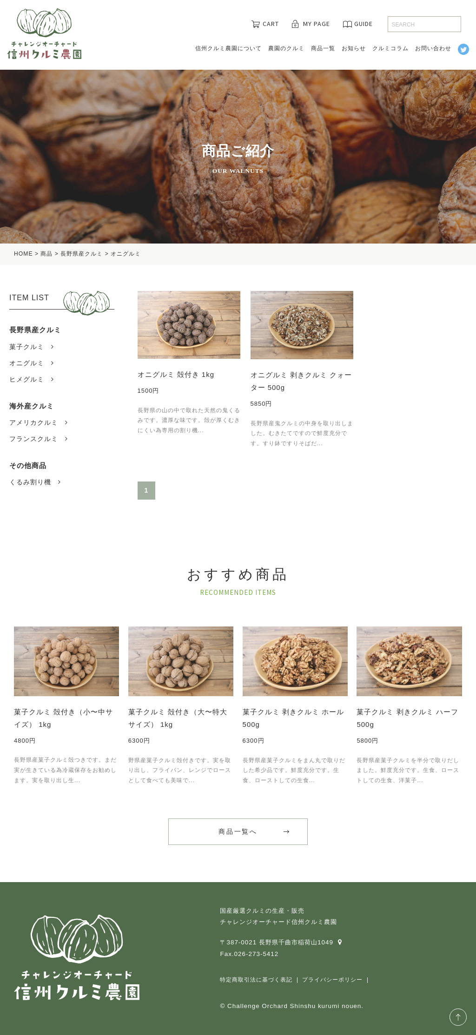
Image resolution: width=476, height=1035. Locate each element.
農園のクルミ (286, 48)
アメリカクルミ (33, 422)
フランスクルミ (33, 438)
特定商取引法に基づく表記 (256, 979)
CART (271, 24)
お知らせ (354, 48)
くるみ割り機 (30, 482)
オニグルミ (26, 363)
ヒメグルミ (26, 379)
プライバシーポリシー (332, 979)
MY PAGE (316, 24)
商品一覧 (323, 48)
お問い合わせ (433, 48)
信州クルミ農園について (228, 48)
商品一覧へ (238, 831)
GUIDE (363, 24)
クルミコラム (390, 48)
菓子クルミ (26, 346)
